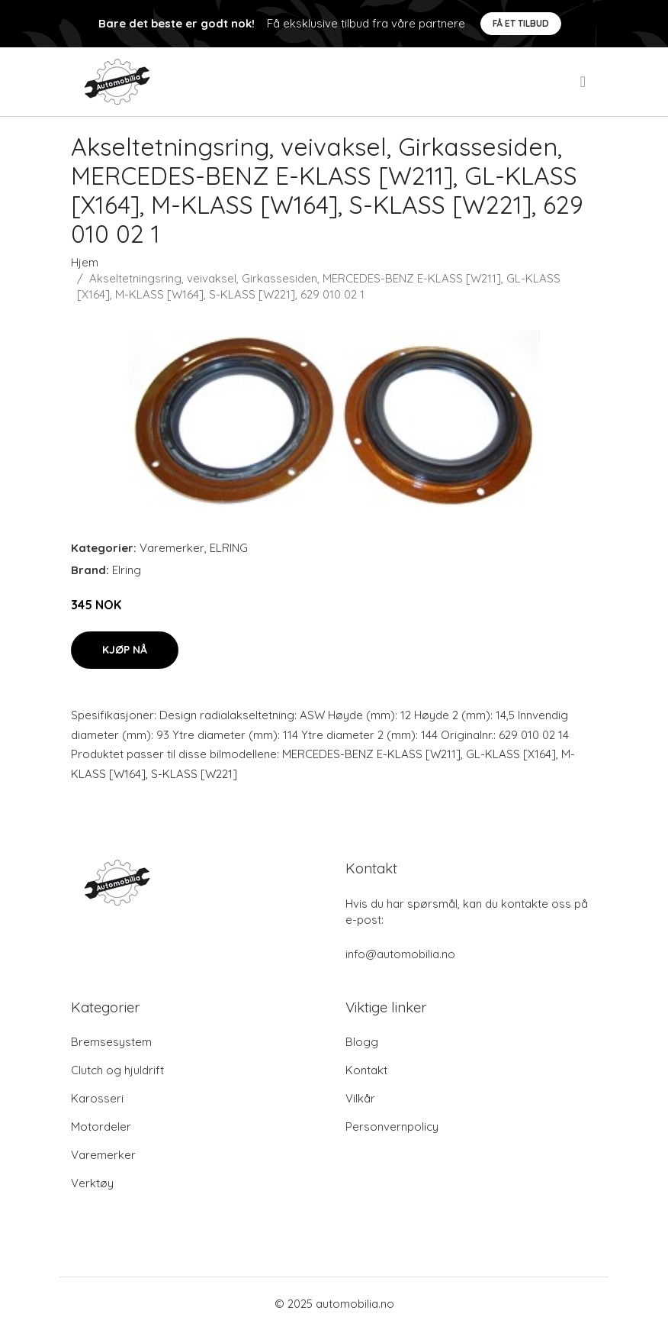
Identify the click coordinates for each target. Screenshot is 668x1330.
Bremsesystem (111, 1042)
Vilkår (360, 1098)
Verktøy (92, 1183)
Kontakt (366, 1070)
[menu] (584, 81)
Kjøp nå (124, 650)
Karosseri (97, 1098)
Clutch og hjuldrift (117, 1070)
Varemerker (172, 548)
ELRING (229, 548)
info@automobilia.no (400, 954)
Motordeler (101, 1126)
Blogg (361, 1042)
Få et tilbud (521, 23)
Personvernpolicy (391, 1126)
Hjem (84, 262)
